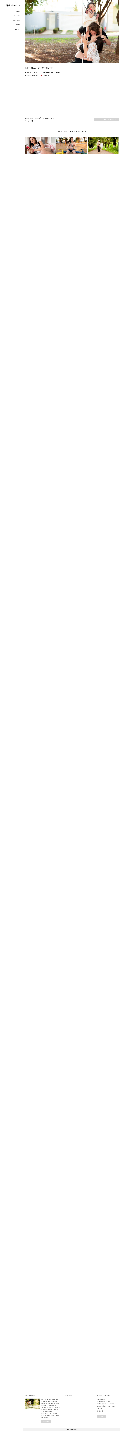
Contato (18, 29)
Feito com (72, 1429)
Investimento (16, 20)
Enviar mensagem (104, 1401)
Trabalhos (17, 15)
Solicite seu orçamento (106, 1351)
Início (18, 11)
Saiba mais (46, 1421)
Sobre (18, 24)
